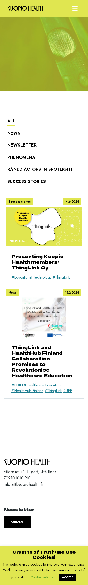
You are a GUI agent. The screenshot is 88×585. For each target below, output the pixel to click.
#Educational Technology (31, 277)
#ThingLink (61, 277)
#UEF (67, 390)
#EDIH (17, 385)
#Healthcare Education (42, 385)
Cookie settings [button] (42, 577)
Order (17, 521)
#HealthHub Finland (27, 390)
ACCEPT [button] (67, 577)
